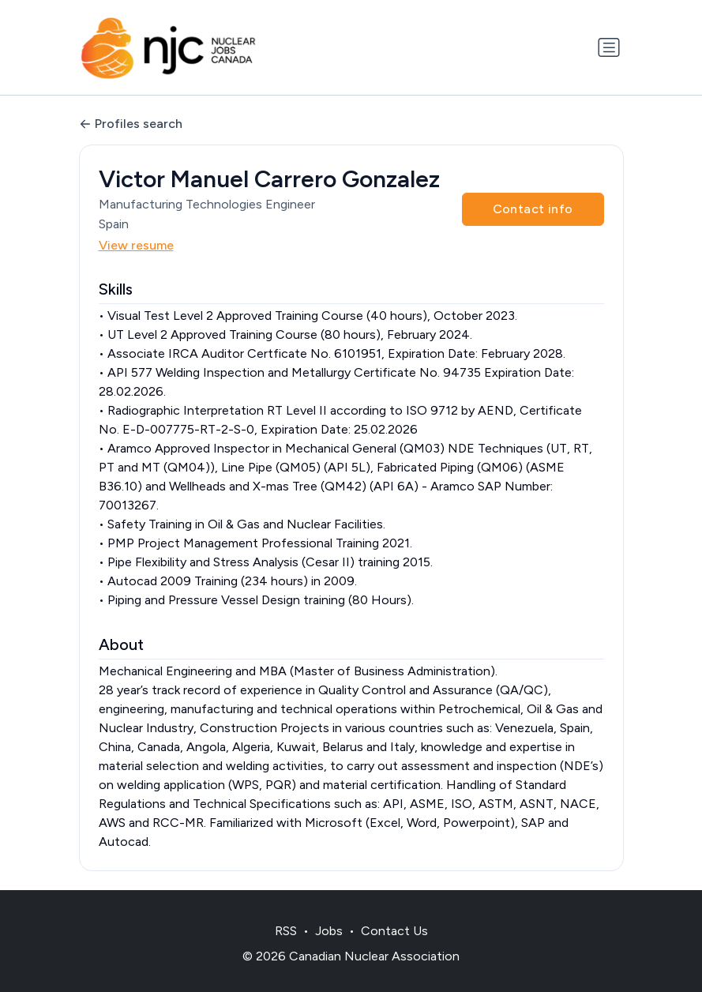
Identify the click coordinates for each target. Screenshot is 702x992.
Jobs (329, 930)
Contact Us (394, 930)
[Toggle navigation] (609, 47)
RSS (286, 930)
